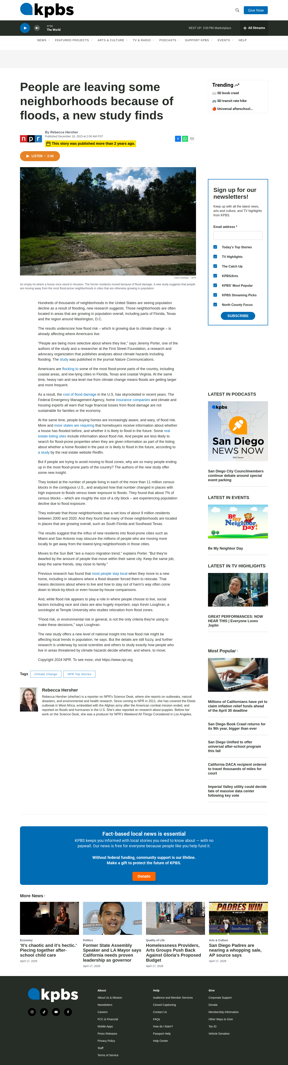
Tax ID (213, 1026)
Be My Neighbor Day (225, 548)
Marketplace (223, 29)
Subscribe (238, 316)
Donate (144, 876)
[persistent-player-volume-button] (37, 29)
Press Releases (107, 1033)
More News (33, 895)
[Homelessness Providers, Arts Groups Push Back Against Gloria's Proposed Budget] (175, 918)
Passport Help (162, 1033)
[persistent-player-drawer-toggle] (254, 29)
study (64, 359)
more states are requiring (74, 425)
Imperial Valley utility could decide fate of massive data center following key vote (237, 791)
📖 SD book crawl (225, 93)
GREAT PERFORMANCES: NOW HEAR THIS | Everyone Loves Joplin (235, 621)
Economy (26, 940)
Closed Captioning (164, 1004)
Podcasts (167, 41)
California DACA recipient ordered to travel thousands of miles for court (237, 769)
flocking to (70, 369)
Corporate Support (220, 997)
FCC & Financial (108, 1019)
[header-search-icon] (237, 10)
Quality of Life (155, 940)
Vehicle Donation (219, 1033)
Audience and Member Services (173, 997)
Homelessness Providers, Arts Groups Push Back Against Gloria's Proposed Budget (173, 953)
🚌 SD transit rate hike (229, 101)
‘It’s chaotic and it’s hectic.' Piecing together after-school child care (48, 950)
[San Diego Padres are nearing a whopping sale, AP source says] (238, 918)
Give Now (256, 10)
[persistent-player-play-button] (25, 29)
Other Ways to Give (221, 1019)
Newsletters (105, 1004)
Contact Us (160, 1012)
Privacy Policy (106, 1040)
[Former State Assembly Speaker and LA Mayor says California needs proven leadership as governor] (112, 918)
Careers (103, 1012)
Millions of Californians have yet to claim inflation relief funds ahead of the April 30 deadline (237, 706)
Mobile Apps (105, 1026)
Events (224, 41)
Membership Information (224, 1012)
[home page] (46, 10)
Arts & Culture (111, 41)
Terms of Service (108, 1055)
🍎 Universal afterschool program (231, 111)
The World (53, 31)
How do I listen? (163, 1026)
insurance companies (133, 400)
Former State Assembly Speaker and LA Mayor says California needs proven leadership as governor (112, 953)
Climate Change (45, 674)
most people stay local (109, 574)
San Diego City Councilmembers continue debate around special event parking (236, 475)
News (41, 41)
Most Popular (223, 650)
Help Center (160, 1040)
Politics (88, 940)
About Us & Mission (110, 997)
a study (44, 452)
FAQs (156, 1019)
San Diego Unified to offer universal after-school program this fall (234, 746)
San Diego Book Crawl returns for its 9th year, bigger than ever (237, 726)
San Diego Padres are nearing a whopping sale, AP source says (235, 950)
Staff (100, 1048)
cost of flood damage (79, 394)
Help (243, 41)
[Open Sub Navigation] (49, 41)
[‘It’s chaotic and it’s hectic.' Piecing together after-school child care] (49, 918)
